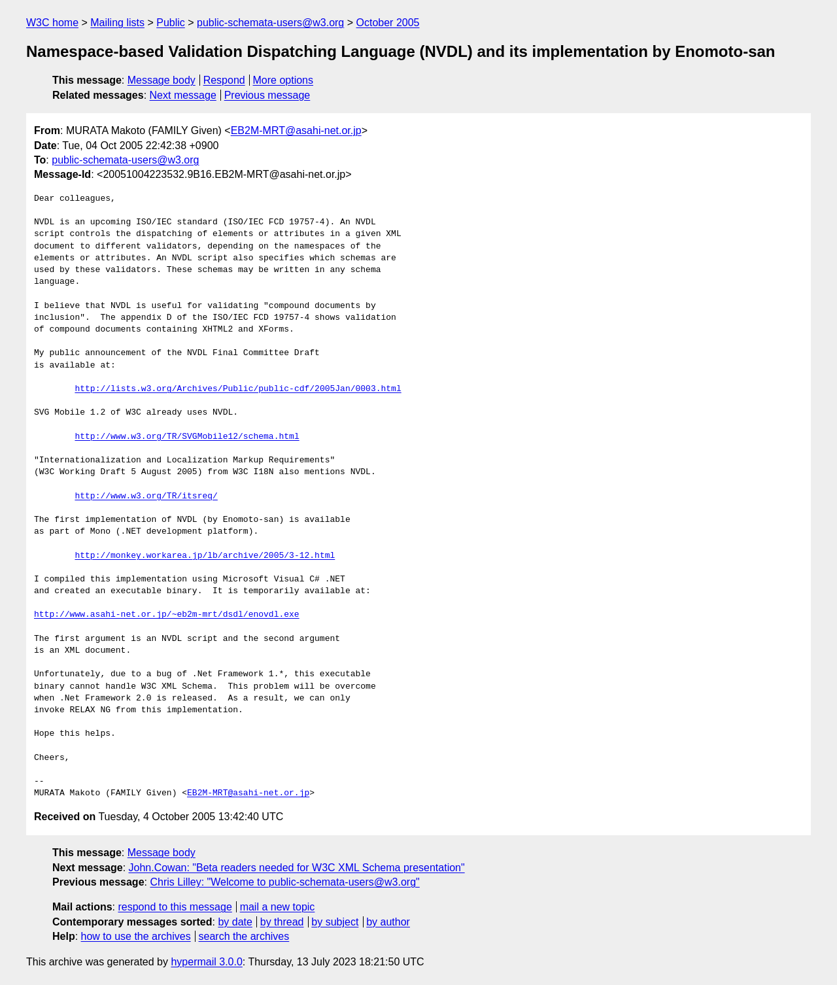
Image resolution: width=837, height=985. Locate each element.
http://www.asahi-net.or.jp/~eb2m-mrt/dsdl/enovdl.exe (166, 615)
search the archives (244, 936)
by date (235, 921)
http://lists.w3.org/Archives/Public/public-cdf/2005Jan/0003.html (238, 389)
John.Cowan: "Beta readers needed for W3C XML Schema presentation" (297, 867)
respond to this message (174, 906)
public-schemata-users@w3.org (270, 22)
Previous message (267, 95)
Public (170, 22)
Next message (183, 95)
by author (388, 921)
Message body (162, 80)
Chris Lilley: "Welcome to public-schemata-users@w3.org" (284, 882)
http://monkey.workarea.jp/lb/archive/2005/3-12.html (205, 556)
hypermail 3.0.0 (206, 961)
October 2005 (388, 22)
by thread (282, 921)
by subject (334, 921)
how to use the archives (136, 936)
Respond (224, 80)
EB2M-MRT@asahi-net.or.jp (296, 130)
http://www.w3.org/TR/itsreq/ (146, 496)
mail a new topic (277, 906)
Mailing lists (117, 22)
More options (283, 80)
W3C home (52, 22)
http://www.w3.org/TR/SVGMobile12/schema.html (187, 437)
